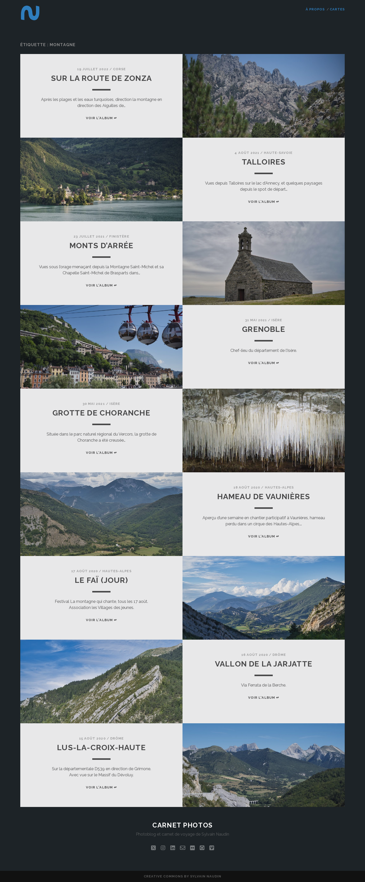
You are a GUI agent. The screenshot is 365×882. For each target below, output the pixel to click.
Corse (119, 69)
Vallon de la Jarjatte (263, 663)
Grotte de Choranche (101, 412)
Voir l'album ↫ (101, 118)
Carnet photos (182, 825)
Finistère (119, 236)
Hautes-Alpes (279, 487)
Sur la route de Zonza (101, 78)
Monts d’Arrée (101, 245)
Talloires (264, 161)
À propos (315, 9)
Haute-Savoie (278, 153)
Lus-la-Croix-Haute (101, 747)
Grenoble (263, 329)
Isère (276, 320)
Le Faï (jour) (101, 580)
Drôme (279, 655)
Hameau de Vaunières (263, 496)
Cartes (337, 9)
